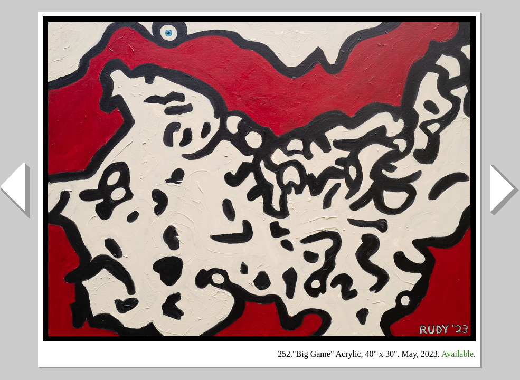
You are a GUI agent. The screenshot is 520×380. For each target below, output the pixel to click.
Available (457, 353)
